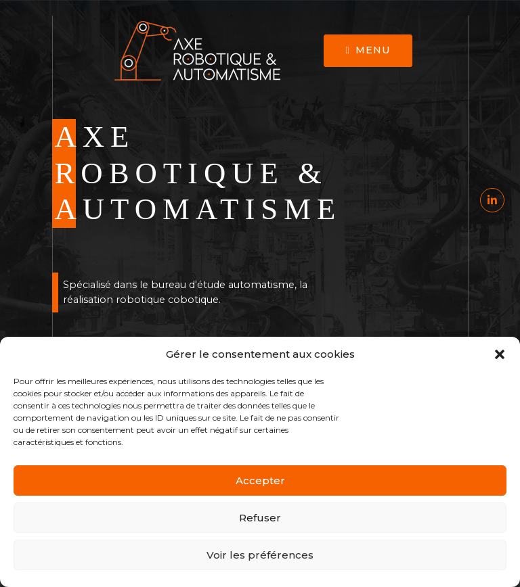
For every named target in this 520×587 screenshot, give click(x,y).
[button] (499, 354)
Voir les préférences (260, 554)
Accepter (260, 480)
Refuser (260, 517)
